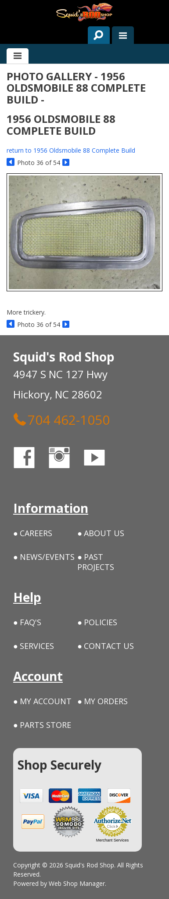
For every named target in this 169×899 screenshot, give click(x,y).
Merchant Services (112, 840)
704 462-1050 (61, 419)
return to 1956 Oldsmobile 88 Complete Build (71, 150)
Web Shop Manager (77, 883)
